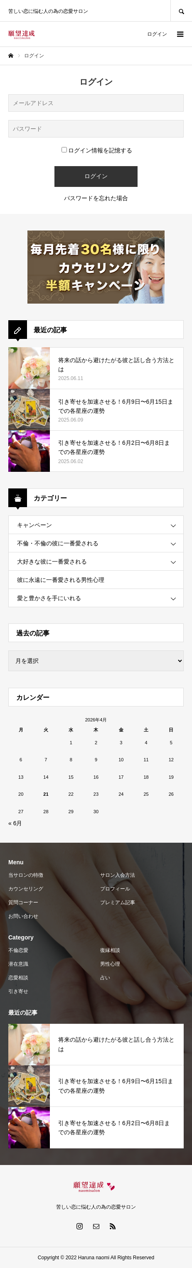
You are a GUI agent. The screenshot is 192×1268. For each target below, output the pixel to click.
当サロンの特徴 (25, 875)
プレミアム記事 (117, 902)
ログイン (157, 34)
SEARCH (181, 10)
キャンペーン (34, 525)
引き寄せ (18, 991)
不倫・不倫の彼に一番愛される (57, 543)
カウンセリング (25, 889)
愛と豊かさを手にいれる (49, 598)
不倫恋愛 (18, 950)
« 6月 (15, 823)
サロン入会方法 (117, 875)
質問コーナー (23, 902)
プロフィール (115, 889)
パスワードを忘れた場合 (96, 198)
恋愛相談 (18, 978)
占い (105, 978)
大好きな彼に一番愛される (52, 561)
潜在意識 (18, 964)
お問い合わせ (23, 916)
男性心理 (110, 964)
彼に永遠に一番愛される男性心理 (60, 579)
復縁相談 (110, 950)
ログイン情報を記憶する (97, 150)
